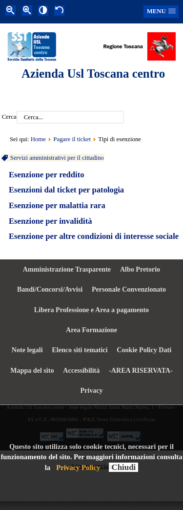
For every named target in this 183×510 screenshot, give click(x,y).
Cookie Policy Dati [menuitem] (144, 350)
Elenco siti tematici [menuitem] (79, 350)
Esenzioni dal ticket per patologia (66, 189)
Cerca (9, 117)
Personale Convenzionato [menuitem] (129, 289)
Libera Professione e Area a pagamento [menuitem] (91, 310)
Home (38, 139)
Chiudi (123, 467)
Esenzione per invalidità (50, 221)
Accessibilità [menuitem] (81, 370)
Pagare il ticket (72, 139)
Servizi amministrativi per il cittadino (56, 157)
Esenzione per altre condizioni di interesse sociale (94, 236)
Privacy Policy (78, 467)
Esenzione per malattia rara (57, 205)
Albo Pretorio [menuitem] (140, 269)
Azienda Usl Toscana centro (93, 73)
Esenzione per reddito (46, 174)
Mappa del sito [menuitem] (32, 370)
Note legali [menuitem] (27, 350)
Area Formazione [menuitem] (91, 330)
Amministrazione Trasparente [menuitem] (67, 269)
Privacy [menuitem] (91, 390)
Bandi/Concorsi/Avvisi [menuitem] (49, 289)
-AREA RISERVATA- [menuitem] (141, 370)
